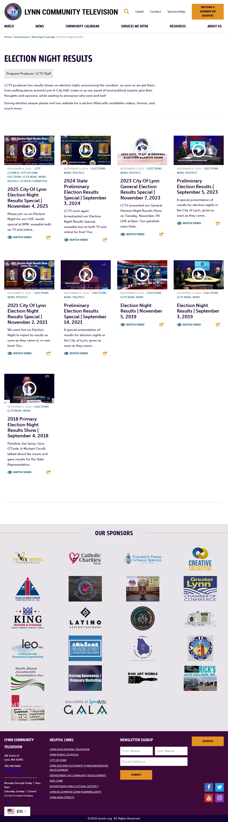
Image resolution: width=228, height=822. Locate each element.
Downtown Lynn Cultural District (74, 786)
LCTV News (30, 176)
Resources (178, 26)
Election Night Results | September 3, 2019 (198, 311)
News (40, 26)
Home (8, 37)
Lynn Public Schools (64, 754)
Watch (9, 26)
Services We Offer (134, 26)
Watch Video (22, 237)
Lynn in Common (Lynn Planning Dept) (75, 791)
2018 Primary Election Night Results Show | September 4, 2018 (27, 427)
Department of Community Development (78, 775)
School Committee (33, 181)
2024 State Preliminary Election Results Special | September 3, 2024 (85, 192)
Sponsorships (176, 11)
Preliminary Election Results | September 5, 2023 (197, 186)
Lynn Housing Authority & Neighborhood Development (79, 767)
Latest (140, 11)
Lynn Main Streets (62, 797)
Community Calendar (82, 26)
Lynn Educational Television (69, 749)
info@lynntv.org (13, 770)
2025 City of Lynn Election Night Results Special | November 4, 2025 (27, 197)
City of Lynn (29, 172)
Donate (207, 741)
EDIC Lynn (56, 780)
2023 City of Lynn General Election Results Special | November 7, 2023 (140, 189)
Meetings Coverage (43, 37)
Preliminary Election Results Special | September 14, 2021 (85, 314)
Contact (155, 11)
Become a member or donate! (208, 11)
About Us (215, 26)
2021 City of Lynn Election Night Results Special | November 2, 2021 (27, 314)
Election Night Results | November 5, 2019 (141, 311)
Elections (14, 176)
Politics (13, 181)
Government (21, 37)
